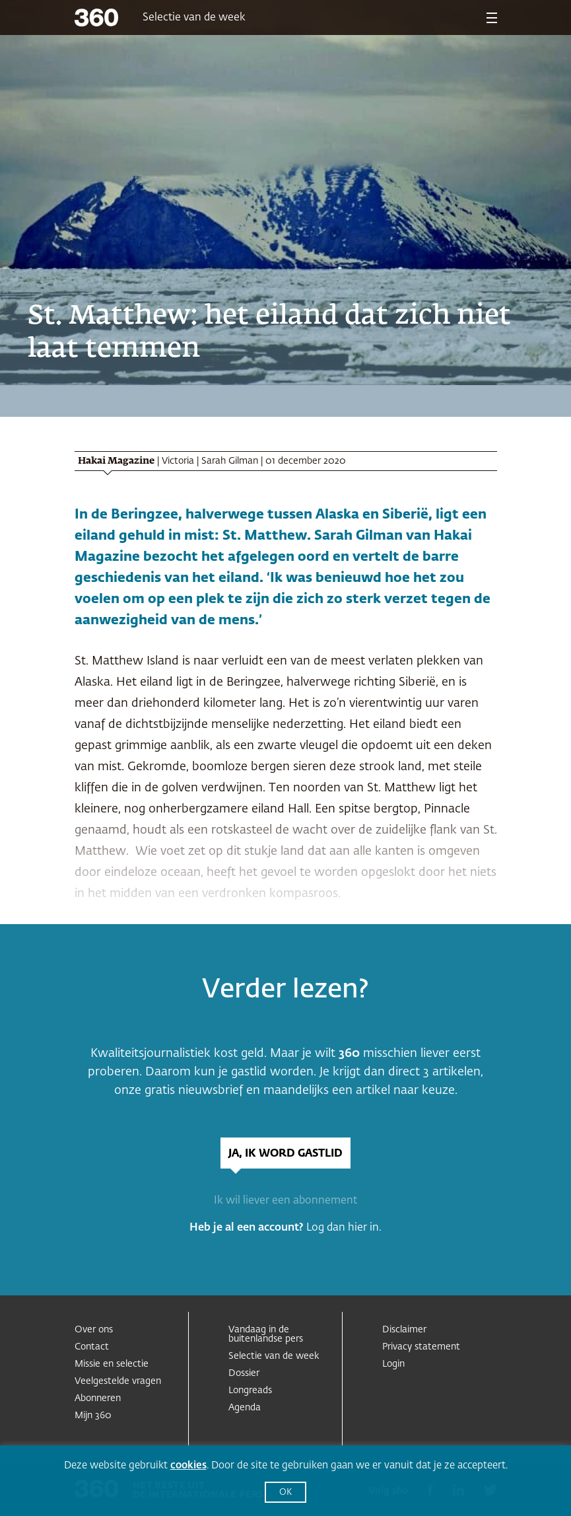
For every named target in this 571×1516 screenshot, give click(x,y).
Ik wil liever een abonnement (285, 1201)
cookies (188, 1465)
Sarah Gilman (229, 461)
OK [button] (285, 1492)
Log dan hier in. (344, 1228)
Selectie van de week (194, 18)
